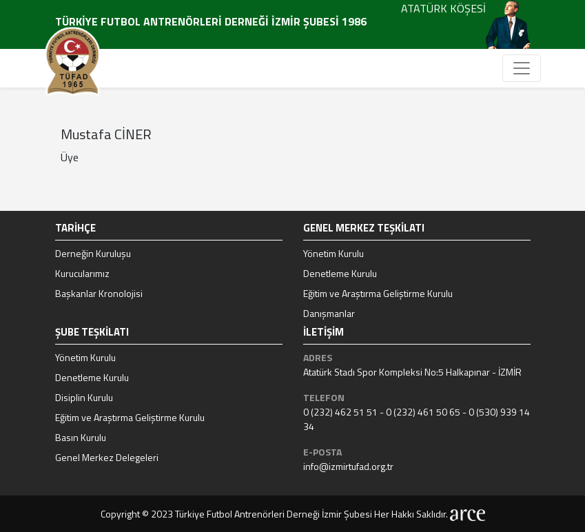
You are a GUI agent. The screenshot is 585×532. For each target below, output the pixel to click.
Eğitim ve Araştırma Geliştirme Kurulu (378, 293)
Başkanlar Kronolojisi (99, 293)
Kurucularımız (82, 273)
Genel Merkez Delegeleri (106, 457)
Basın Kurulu (80, 437)
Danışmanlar (329, 313)
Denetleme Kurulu (340, 273)
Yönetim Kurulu (333, 253)
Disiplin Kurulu (84, 397)
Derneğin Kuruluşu (93, 253)
